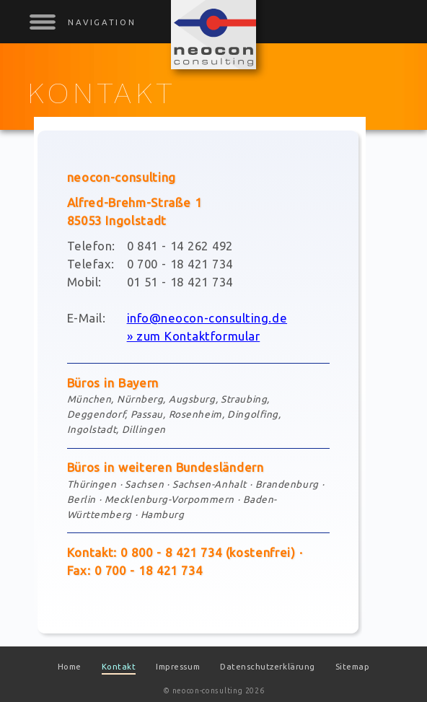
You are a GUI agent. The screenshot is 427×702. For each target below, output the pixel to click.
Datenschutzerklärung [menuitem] (267, 666)
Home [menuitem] (70, 666)
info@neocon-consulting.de (207, 318)
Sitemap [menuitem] (352, 666)
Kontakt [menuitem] (119, 666)
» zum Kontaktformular (193, 336)
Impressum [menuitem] (178, 666)
